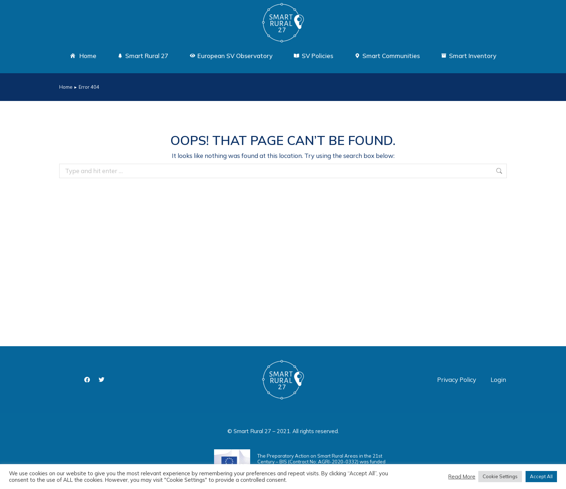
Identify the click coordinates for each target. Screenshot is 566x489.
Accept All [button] (541, 476)
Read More (461, 476)
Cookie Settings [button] (500, 476)
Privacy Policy (456, 379)
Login (498, 379)
